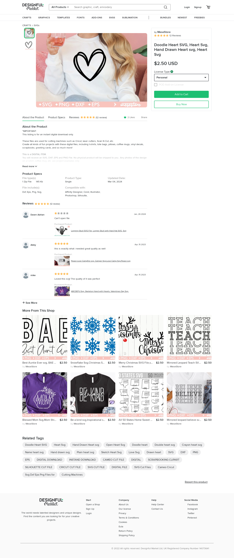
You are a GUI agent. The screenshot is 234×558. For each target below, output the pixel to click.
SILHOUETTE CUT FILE (38, 467)
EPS (27, 459)
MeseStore (162, 32)
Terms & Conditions (129, 517)
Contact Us (157, 508)
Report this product (196, 482)
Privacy (122, 513)
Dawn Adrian (37, 214)
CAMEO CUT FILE (113, 459)
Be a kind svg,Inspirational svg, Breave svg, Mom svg (89, 420)
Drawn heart (154, 452)
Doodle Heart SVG (36, 445)
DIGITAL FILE (119, 467)
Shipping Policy (127, 535)
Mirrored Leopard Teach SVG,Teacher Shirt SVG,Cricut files (185, 362)
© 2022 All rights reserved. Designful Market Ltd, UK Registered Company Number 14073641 (160, 548)
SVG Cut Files (142, 467)
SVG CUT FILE (96, 467)
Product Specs (56, 117)
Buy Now (181, 104)
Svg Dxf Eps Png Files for (40, 474)
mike (33, 275)
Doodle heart (140, 445)
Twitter (191, 513)
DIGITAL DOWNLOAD (49, 459)
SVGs (37, 25)
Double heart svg (165, 445)
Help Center (157, 504)
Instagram (193, 508)
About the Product (33, 117)
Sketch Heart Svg (111, 452)
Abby (33, 244)
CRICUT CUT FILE (70, 467)
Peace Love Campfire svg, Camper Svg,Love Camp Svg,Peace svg (100, 261)
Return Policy (126, 530)
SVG (170, 452)
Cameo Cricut (166, 467)
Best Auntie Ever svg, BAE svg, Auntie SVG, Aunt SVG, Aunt (41, 362)
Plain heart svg (85, 452)
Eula (121, 526)
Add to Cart (181, 94)
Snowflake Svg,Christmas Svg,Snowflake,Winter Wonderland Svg (89, 362)
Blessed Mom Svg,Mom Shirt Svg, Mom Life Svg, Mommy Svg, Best (41, 420)
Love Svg (134, 452)
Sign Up (90, 508)
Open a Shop (93, 504)
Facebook (193, 504)
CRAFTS (26, 25)
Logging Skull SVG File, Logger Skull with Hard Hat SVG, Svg (98, 231)
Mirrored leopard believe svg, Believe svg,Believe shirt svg (185, 420)
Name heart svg (34, 452)
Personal (162, 77)
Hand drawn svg (60, 452)
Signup (197, 7)
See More (29, 303)
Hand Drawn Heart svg (86, 445)
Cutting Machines (72, 474)
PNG (195, 452)
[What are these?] (171, 71)
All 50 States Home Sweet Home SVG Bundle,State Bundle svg (137, 420)
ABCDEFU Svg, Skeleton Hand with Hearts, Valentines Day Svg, (100, 291)
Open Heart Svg (115, 445)
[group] (91, 70)
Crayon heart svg (192, 445)
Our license (125, 508)
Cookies (123, 522)
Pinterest (192, 517)
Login (187, 7)
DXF (183, 452)
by (29, 366)
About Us (124, 504)
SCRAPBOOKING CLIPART (163, 459)
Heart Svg (59, 445)
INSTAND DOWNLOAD (82, 459)
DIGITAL (136, 459)
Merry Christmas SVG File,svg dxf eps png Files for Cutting (137, 362)
